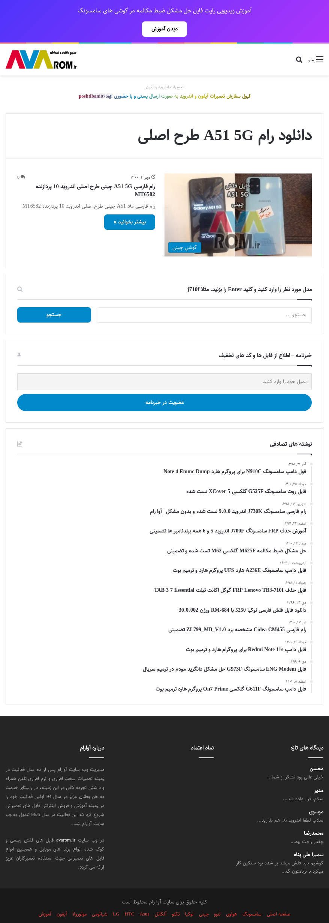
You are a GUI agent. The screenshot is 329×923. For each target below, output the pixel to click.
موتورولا (79, 897)
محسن (316, 752)
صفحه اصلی (278, 897)
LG (116, 897)
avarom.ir (65, 823)
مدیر (318, 774)
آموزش (45, 897)
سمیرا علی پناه (308, 838)
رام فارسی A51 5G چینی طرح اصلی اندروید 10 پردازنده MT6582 (95, 174)
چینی (204, 897)
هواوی (231, 897)
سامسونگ (252, 897)
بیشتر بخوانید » (130, 205)
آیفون (62, 897)
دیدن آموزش (164, 29)
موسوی (316, 795)
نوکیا (189, 897)
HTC (130, 897)
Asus (145, 897)
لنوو (217, 897)
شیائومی (100, 897)
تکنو (176, 897)
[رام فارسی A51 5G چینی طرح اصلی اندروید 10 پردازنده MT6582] (238, 198)
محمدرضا (313, 817)
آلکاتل (161, 897)
